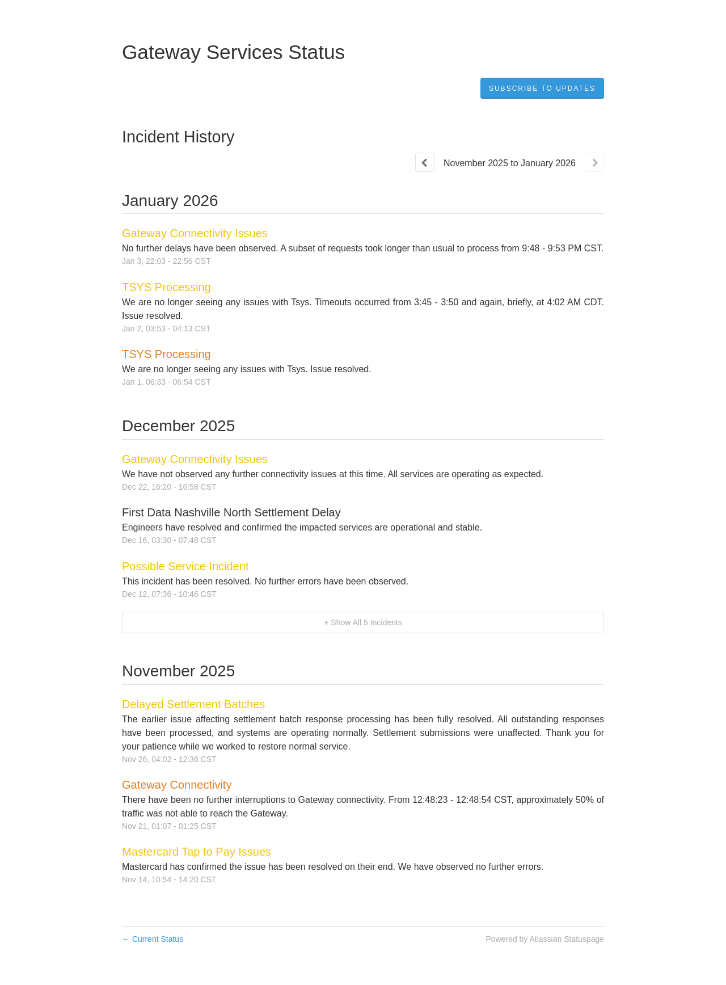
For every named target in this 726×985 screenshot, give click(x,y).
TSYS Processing (166, 287)
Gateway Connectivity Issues (195, 233)
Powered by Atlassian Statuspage (545, 939)
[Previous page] (424, 162)
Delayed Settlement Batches (193, 704)
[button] (542, 88)
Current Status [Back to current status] (152, 939)
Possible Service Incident (185, 566)
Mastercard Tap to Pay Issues (196, 851)
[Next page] (594, 162)
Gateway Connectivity (176, 784)
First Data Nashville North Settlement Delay (231, 512)
